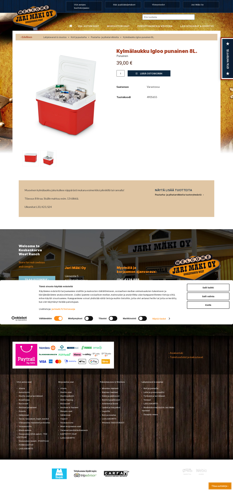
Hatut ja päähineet (110, 396)
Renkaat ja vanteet (28, 407)
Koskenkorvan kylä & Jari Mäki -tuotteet (157, 409)
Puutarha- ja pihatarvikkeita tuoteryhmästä (178, 194)
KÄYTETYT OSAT (68, 434)
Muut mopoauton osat (70, 426)
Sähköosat (24, 415)
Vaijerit (64, 418)
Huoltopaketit (67, 396)
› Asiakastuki (176, 353)
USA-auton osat (88, 26)
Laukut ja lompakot (111, 407)
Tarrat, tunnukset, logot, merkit (34, 418)
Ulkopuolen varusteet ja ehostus (34, 422)
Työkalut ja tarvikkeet (154, 396)
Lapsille (106, 411)
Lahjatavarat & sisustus (197, 26)
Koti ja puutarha (79, 37)
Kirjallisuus (24, 399)
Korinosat (23, 403)
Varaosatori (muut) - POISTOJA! (34, 441)
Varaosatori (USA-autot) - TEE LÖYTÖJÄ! (32, 436)
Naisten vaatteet (110, 392)
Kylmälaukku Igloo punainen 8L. (138, 37)
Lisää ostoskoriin (149, 73)
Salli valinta (208, 463)
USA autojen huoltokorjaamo (81, 6)
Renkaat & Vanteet (69, 407)
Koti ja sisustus (109, 415)
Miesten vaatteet (110, 388)
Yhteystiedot (158, 4)
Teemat (147, 399)
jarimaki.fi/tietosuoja (63, 475)
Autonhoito (24, 392)
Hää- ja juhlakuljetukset (124, 4)
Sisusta (22, 411)
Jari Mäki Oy (197, 4)
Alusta (22, 388)
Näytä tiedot (159, 485)
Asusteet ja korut (110, 403)
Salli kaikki (208, 454)
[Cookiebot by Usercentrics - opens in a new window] (19, 485)
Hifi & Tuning (66, 399)
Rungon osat (66, 411)
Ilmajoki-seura (151, 414)
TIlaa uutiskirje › (37, 279)
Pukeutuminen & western (154, 26)
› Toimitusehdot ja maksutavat (186, 357)
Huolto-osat (66, 392)
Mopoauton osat (118, 26)
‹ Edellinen (26, 37)
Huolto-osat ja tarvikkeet (31, 396)
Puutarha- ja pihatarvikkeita (105, 37)
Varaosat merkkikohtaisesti (74, 430)
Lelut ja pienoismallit (154, 392)
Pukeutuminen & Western (112, 382)
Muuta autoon (25, 430)
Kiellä (208, 471)
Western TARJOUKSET (113, 422)
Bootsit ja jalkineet (111, 399)
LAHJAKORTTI (67, 437)
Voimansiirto (25, 426)
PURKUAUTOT (26, 444)
